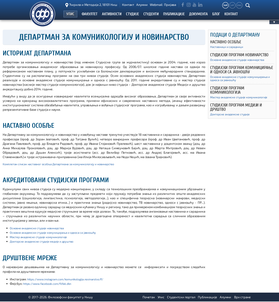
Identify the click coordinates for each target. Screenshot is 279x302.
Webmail (156, 5)
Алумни (142, 5)
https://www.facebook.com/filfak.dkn (50, 284)
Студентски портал (181, 298)
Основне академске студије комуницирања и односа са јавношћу (58, 233)
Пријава (170, 5)
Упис (161, 298)
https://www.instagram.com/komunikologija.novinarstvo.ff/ (70, 279)
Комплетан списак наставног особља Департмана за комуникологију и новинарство (65, 164)
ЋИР (225, 5)
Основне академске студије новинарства (40, 228)
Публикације (207, 298)
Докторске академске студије (232, 120)
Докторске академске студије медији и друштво (46, 242)
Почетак (149, 298)
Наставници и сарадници (229, 47)
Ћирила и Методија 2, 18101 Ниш (93, 5)
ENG (239, 5)
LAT (232, 5)
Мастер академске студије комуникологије (42, 237)
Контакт (128, 5)
